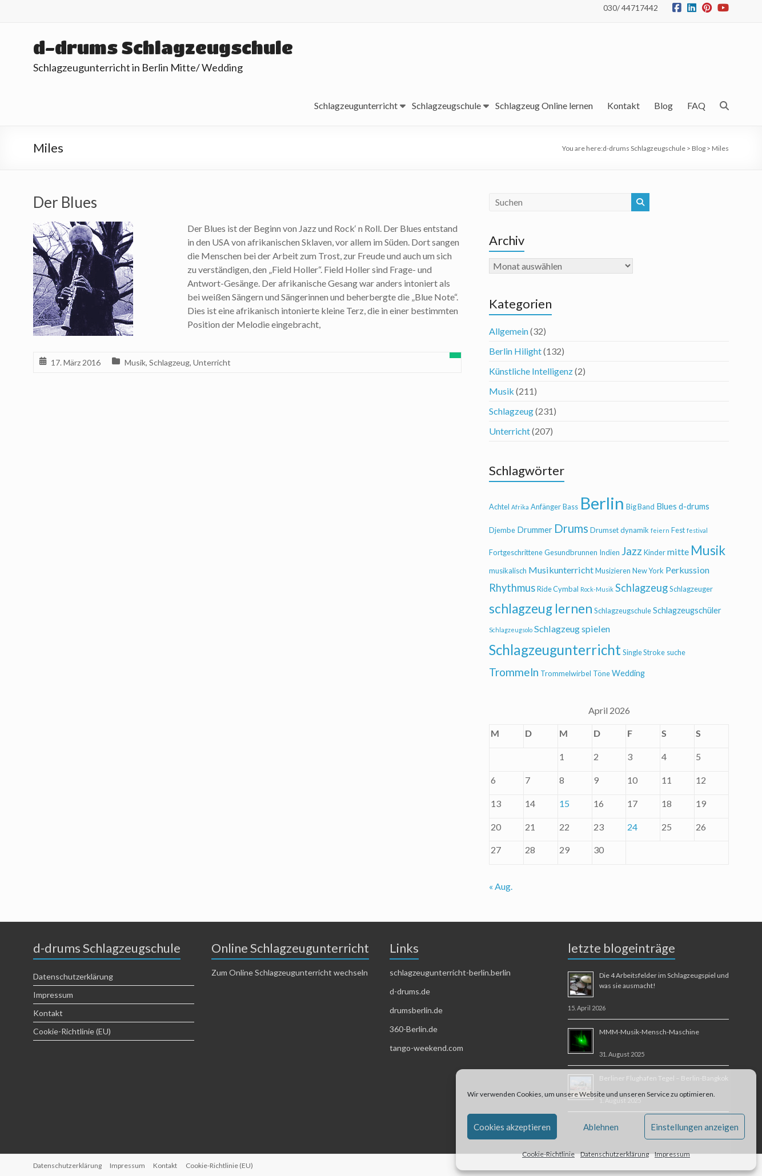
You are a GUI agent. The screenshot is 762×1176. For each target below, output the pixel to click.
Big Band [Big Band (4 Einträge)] (640, 506)
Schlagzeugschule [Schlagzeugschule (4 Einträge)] (622, 610)
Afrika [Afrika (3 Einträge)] (520, 507)
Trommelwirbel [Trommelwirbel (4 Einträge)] (565, 673)
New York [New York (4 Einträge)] (648, 570)
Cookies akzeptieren (512, 1127)
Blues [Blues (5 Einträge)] (666, 506)
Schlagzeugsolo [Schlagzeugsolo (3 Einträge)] (510, 629)
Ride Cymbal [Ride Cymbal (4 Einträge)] (558, 588)
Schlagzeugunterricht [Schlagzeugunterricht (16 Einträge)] (555, 649)
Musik (135, 362)
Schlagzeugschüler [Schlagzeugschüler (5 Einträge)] (687, 610)
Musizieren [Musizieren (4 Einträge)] (613, 570)
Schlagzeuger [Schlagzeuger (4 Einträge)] (691, 588)
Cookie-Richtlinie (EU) (72, 1031)
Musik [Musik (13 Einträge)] (708, 550)
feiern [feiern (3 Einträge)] (660, 530)
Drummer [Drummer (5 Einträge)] (534, 530)
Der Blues (65, 202)
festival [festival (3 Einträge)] (697, 530)
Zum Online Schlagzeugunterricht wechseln (289, 972)
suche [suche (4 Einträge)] (676, 652)
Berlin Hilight (515, 351)
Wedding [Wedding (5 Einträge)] (628, 673)
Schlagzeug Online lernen (544, 105)
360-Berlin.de (414, 1029)
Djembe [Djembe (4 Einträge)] (502, 530)
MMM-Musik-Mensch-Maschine (649, 1032)
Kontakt (623, 105)
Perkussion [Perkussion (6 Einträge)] (687, 569)
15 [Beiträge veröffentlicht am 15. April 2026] (564, 803)
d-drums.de (410, 991)
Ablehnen (601, 1127)
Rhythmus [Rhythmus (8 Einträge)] (512, 587)
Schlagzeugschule (446, 105)
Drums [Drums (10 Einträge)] (571, 528)
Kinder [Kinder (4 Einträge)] (654, 552)
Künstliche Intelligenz (531, 371)
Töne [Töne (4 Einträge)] (601, 673)
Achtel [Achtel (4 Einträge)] (499, 506)
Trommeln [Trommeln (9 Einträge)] (514, 672)
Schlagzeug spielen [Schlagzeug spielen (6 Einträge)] (572, 628)
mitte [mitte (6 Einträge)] (678, 551)
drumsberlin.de (416, 1010)
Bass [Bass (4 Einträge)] (570, 506)
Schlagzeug (169, 362)
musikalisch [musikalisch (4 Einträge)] (508, 570)
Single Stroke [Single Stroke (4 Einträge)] (644, 652)
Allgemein (508, 331)
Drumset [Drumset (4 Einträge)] (604, 530)
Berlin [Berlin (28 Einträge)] (602, 503)
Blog (663, 105)
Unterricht (212, 362)
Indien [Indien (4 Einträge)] (609, 552)
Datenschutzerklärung (614, 1154)
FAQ (696, 105)
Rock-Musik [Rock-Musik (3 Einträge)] (596, 589)
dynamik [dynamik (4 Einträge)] (634, 530)
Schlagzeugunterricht (356, 105)
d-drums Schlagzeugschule (167, 47)
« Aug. (500, 886)
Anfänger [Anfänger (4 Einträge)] (546, 506)
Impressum (672, 1154)
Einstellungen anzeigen (695, 1127)
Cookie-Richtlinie (548, 1154)
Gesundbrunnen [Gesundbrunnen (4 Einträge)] (570, 552)
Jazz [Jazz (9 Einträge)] (631, 550)
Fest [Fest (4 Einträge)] (678, 530)
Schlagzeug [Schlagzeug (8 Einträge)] (641, 587)
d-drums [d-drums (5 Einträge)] (694, 506)
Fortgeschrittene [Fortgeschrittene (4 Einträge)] (516, 552)
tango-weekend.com (426, 1048)
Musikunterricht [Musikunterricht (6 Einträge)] (560, 569)
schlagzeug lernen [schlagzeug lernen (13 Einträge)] (540, 608)
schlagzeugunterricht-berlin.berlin (450, 972)
